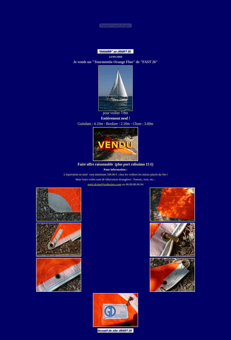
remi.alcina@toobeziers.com (104, 184)
